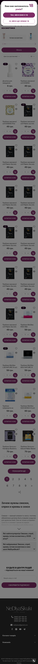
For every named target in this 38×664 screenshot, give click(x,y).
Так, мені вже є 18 (19, 15)
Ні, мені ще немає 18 (19, 21)
